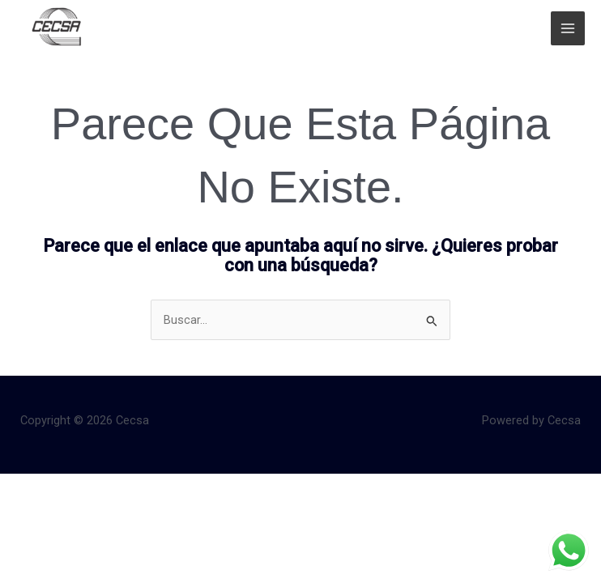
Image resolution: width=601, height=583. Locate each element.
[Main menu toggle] (568, 28)
